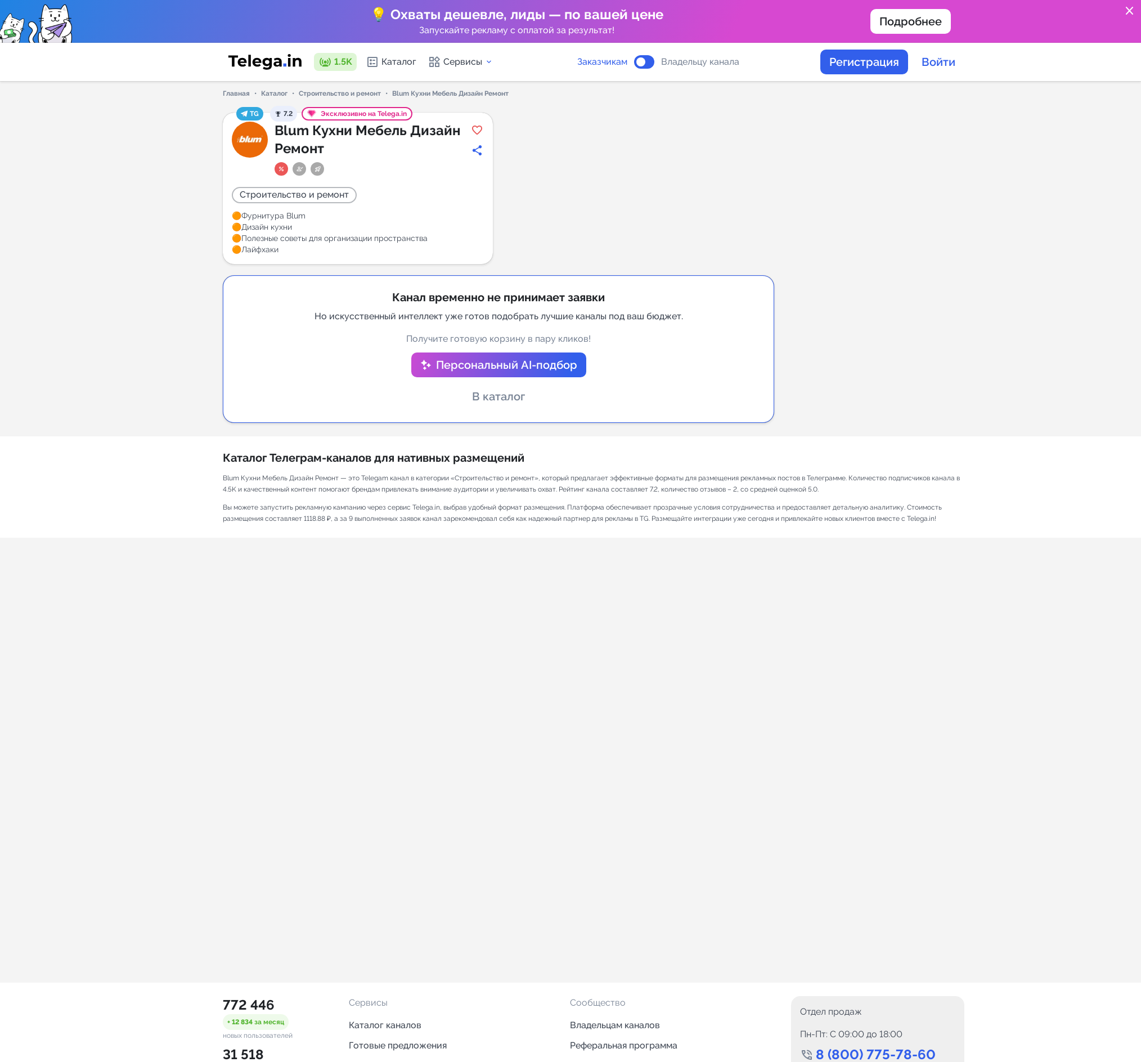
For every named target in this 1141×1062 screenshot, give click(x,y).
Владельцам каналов (615, 1025)
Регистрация (864, 62)
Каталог (391, 62)
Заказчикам (602, 61)
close (1129, 11)
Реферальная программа (623, 1045)
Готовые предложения (398, 1045)
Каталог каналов (385, 1025)
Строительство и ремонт (340, 93)
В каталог (498, 396)
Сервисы (460, 62)
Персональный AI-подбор (506, 365)
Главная (236, 93)
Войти (938, 62)
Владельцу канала (700, 61)
